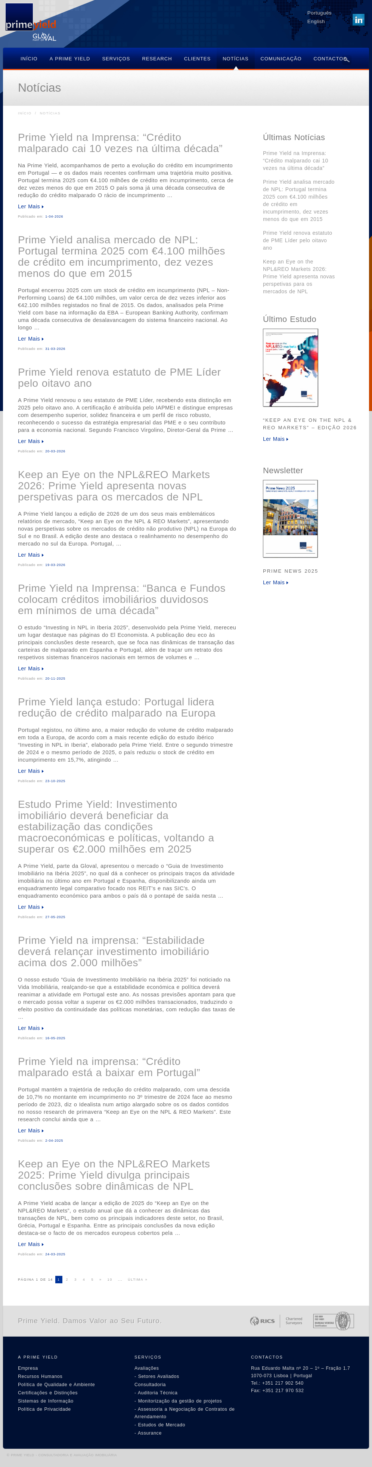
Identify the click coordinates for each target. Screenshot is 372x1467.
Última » (138, 1279)
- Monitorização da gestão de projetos (178, 1401)
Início (25, 113)
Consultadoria (150, 1384)
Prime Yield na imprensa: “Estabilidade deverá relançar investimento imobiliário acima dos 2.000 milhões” (113, 951)
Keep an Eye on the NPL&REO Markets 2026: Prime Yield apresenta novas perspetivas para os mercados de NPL (114, 486)
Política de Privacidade (44, 1409)
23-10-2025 (55, 781)
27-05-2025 (55, 917)
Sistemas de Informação (46, 1401)
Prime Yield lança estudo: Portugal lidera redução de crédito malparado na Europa (117, 707)
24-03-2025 (55, 1254)
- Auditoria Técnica (156, 1392)
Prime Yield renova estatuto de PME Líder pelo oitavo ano (119, 377)
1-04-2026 (54, 216)
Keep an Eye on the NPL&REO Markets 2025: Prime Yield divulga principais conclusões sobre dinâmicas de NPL (114, 1175)
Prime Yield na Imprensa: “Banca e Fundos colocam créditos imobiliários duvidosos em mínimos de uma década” (122, 599)
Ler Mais (29, 206)
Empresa (28, 1368)
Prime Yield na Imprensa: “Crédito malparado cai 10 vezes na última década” (120, 143)
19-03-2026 (55, 565)
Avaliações (146, 1368)
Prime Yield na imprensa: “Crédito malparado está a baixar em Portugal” (109, 1067)
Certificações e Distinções (48, 1392)
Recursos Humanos (40, 1376)
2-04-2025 (54, 1140)
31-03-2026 (55, 349)
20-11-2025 (55, 678)
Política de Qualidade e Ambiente (56, 1384)
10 (110, 1279)
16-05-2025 (55, 1038)
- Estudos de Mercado (159, 1425)
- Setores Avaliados (156, 1376)
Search (346, 60)
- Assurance (148, 1433)
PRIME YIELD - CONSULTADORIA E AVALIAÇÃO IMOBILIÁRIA (64, 1455)
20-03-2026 (55, 451)
